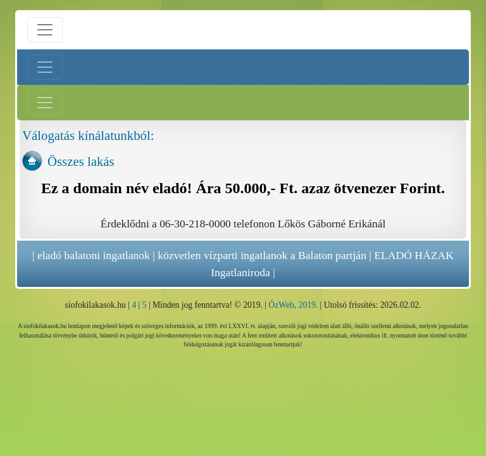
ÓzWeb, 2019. (293, 305)
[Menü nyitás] (45, 29)
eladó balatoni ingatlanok (93, 255)
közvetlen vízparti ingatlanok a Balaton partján (262, 255)
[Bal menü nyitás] (45, 67)
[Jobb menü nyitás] (45, 102)
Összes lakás (81, 161)
